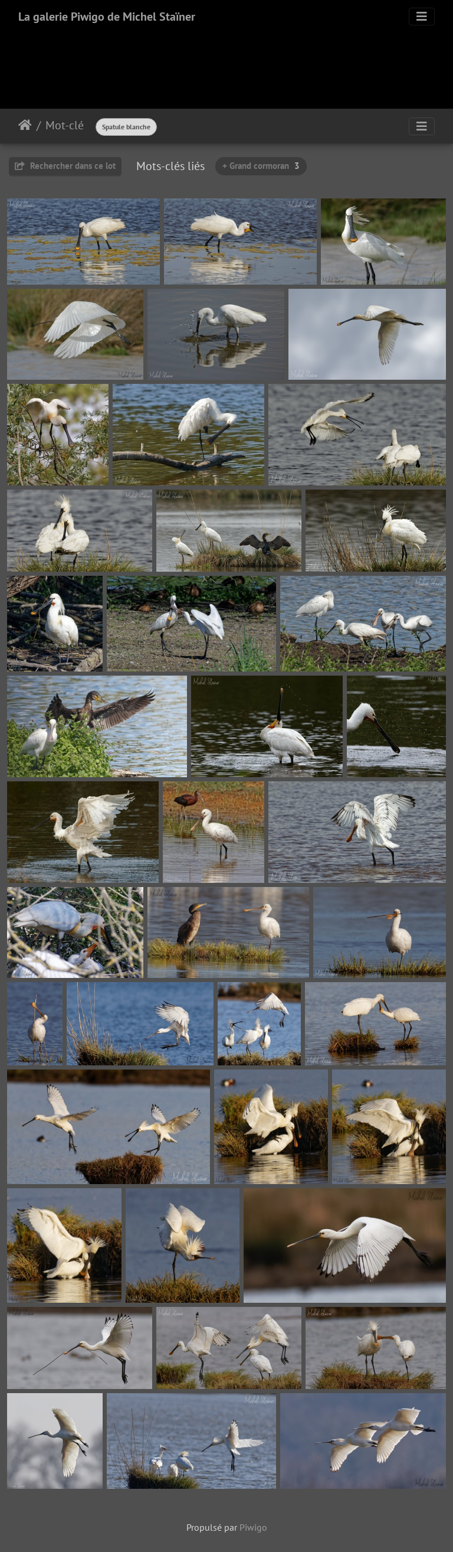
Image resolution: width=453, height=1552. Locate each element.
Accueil (25, 125)
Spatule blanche (126, 126)
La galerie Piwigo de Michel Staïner (106, 16)
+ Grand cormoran (261, 165)
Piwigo (253, 1527)
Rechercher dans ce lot (65, 165)
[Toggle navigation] (422, 16)
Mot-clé (64, 125)
